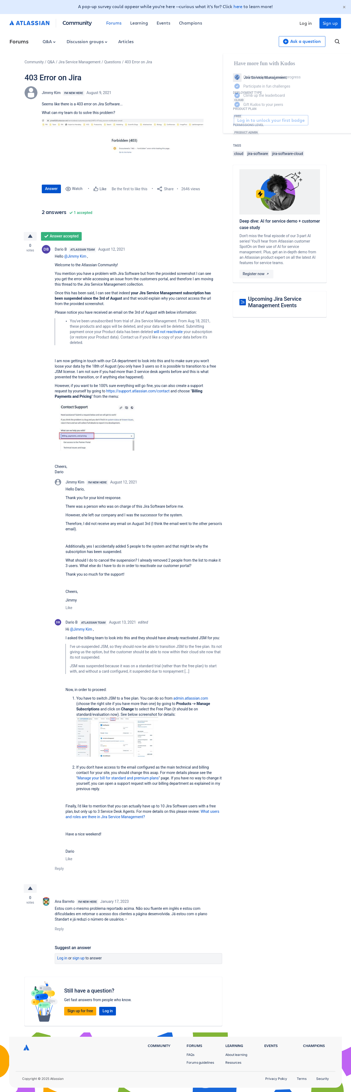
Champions (190, 23)
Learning (139, 23)
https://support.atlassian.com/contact (138, 391)
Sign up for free (80, 1011)
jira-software (257, 153)
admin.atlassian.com (190, 698)
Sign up (330, 23)
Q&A (49, 41)
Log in (306, 23)
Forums (114, 23)
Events (163, 23)
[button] (123, 149)
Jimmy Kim (51, 93)
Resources (233, 1062)
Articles (125, 41)
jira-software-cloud (287, 153)
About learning (236, 1055)
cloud (238, 153)
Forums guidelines (200, 1062)
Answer (51, 188)
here (238, 6)
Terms (302, 1079)
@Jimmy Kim (75, 256)
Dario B (61, 249)
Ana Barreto (64, 901)
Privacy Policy (276, 1079)
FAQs (190, 1055)
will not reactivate (168, 332)
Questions (112, 62)
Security (322, 1079)
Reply (59, 868)
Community (77, 22)
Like (69, 608)
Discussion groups (87, 41)
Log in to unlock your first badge (239, 120)
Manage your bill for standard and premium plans (118, 778)
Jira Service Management (79, 62)
